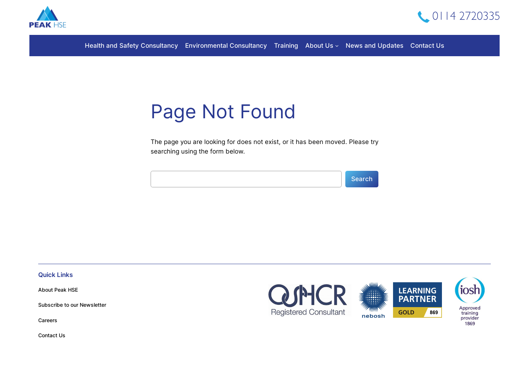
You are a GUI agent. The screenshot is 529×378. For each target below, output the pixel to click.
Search (362, 179)
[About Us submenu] (337, 45)
